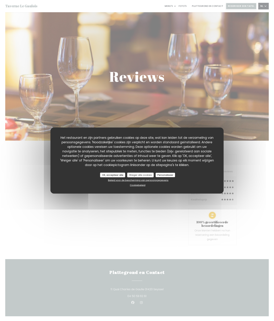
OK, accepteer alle (112, 174)
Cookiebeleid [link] (137, 185)
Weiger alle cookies (140, 174)
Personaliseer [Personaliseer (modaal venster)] (165, 174)
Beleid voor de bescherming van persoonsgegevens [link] (138, 180)
